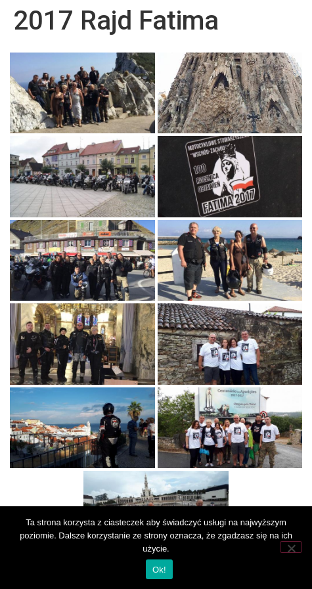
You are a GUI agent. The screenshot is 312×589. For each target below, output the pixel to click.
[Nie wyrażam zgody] (291, 547)
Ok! (159, 570)
